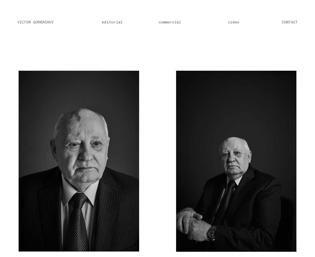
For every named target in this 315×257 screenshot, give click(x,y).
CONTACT (290, 22)
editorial (112, 22)
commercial (170, 22)
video (233, 22)
